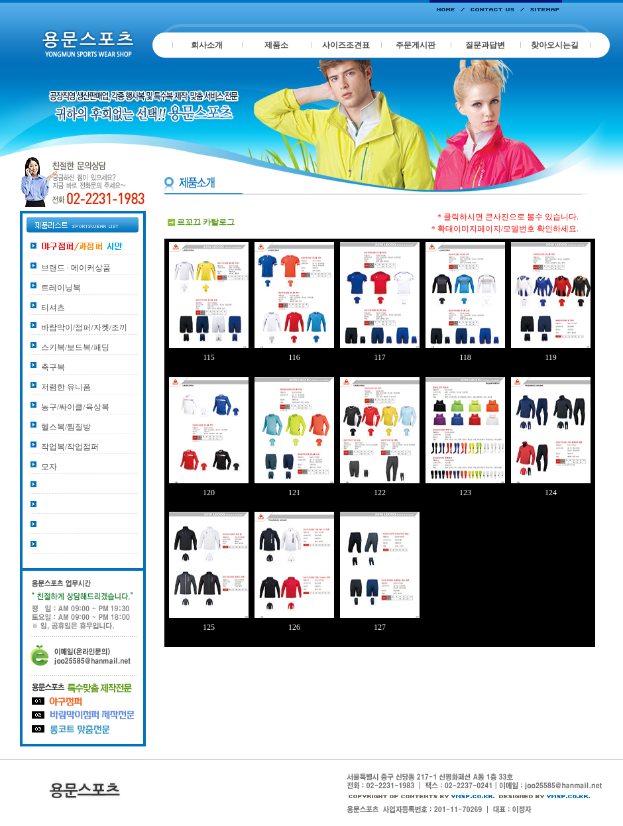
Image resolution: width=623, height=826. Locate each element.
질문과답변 (485, 45)
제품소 (276, 45)
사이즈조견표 (346, 45)
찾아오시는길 (555, 45)
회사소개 (207, 45)
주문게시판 (415, 45)
